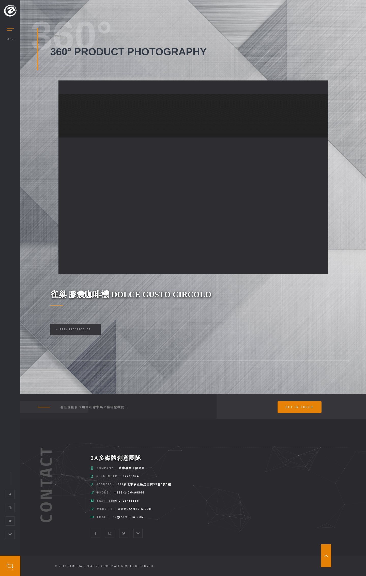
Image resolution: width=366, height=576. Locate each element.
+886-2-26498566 (129, 492)
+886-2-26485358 (124, 501)
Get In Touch (299, 407)
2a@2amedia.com (128, 517)
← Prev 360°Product (72, 329)
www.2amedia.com (135, 509)
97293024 (131, 476)
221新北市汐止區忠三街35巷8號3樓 (144, 484)
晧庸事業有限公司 (132, 468)
